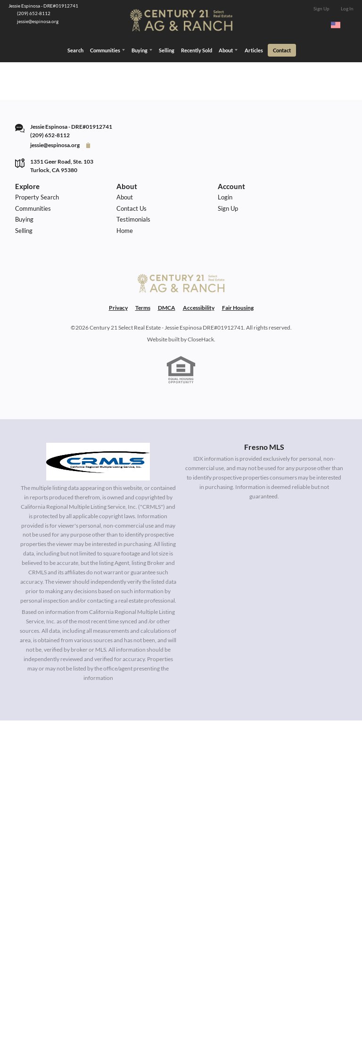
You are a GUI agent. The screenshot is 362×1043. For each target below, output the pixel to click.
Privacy (118, 328)
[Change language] (340, 25)
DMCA (166, 328)
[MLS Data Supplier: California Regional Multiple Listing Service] (98, 482)
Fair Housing (238, 328)
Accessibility (198, 328)
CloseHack (201, 359)
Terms (142, 328)
